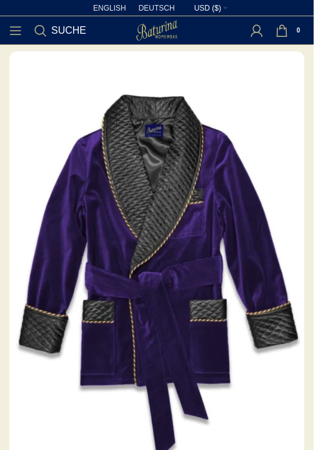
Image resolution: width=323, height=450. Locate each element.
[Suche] (60, 30)
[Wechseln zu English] (109, 8)
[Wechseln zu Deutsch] (156, 8)
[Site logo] (157, 29)
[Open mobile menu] (15, 30)
